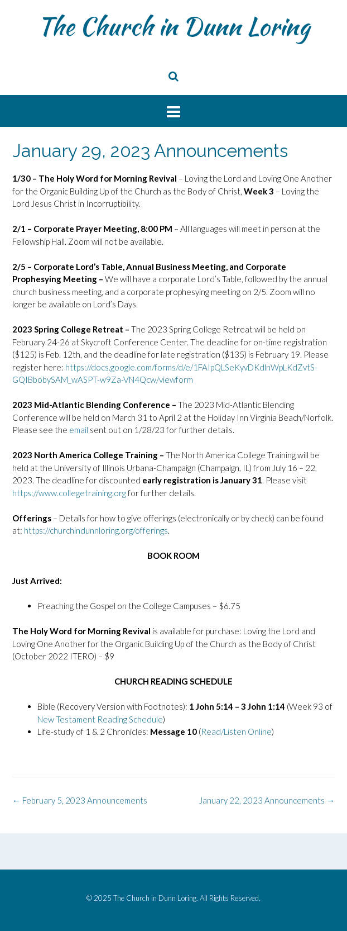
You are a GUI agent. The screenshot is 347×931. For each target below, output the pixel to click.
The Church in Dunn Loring (173, 26)
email (78, 430)
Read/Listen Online (236, 731)
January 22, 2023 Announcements (267, 800)
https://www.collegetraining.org (70, 493)
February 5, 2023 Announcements (79, 800)
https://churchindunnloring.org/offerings (96, 530)
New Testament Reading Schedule (100, 719)
